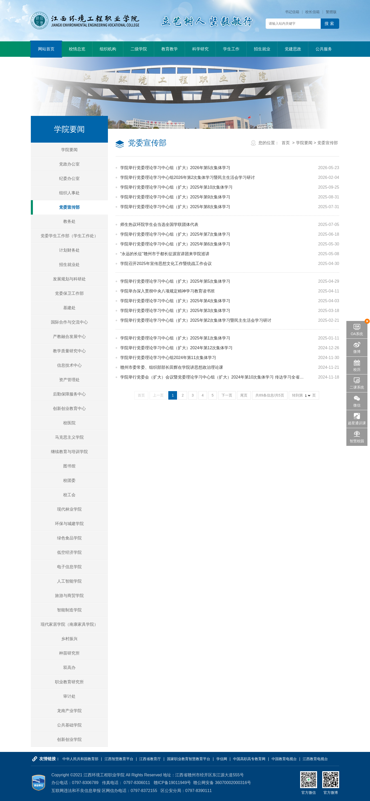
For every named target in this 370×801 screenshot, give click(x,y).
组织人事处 (69, 193)
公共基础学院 (69, 725)
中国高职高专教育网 (249, 759)
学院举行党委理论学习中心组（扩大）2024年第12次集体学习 (176, 348)
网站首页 (46, 49)
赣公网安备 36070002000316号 (222, 782)
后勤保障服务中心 (69, 394)
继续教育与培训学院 (69, 451)
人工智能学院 (69, 581)
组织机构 (108, 49)
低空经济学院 (69, 552)
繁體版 (331, 12)
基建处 (69, 308)
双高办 (69, 667)
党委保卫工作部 (69, 293)
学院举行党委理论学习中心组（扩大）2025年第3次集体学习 (175, 310)
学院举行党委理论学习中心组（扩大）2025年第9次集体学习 (175, 197)
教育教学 (169, 49)
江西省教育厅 (150, 759)
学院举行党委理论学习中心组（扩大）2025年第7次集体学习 (175, 234)
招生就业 (262, 49)
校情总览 (77, 49)
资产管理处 (69, 380)
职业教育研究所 (69, 682)
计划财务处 (69, 250)
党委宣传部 (69, 207)
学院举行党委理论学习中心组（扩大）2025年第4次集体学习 (175, 301)
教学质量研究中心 (69, 351)
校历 (356, 369)
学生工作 (231, 49)
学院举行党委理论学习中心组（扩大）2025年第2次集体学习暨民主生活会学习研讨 (196, 320)
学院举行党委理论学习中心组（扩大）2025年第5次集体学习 (175, 281)
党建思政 (293, 49)
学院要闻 (69, 150)
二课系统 (357, 387)
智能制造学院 (69, 610)
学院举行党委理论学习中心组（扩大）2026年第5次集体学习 (175, 167)
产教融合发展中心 (69, 336)
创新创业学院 (69, 739)
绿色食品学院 (69, 538)
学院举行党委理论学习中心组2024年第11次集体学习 (168, 357)
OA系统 (357, 334)
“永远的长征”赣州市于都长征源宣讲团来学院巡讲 (164, 254)
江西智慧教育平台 (119, 759)
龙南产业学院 (69, 710)
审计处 (69, 696)
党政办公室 (69, 164)
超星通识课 (357, 423)
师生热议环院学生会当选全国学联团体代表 (159, 224)
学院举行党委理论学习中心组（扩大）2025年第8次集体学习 (175, 207)
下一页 (226, 395)
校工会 (69, 495)
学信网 (221, 759)
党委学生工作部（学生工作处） (69, 236)
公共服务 (324, 49)
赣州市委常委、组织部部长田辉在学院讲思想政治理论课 (171, 367)
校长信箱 (312, 12)
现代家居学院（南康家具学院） (69, 624)
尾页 (243, 395)
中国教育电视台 (284, 759)
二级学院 (139, 49)
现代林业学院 (69, 509)
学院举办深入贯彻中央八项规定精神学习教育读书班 (167, 291)
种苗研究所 (69, 653)
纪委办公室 (69, 178)
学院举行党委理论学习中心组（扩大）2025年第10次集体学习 (176, 187)
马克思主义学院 (69, 437)
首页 (286, 143)
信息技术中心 (69, 365)
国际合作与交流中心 (69, 322)
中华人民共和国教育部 (80, 759)
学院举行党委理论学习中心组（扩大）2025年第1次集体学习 (175, 338)
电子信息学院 (69, 567)
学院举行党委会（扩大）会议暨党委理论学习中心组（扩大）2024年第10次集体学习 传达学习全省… (212, 377)
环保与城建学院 (69, 523)
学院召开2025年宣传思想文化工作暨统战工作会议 (166, 263)
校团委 (69, 480)
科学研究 (200, 49)
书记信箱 (292, 12)
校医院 (69, 423)
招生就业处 (69, 264)
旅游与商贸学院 (69, 595)
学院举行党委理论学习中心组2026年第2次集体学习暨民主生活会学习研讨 (187, 177)
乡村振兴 (69, 639)
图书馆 (69, 466)
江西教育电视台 (315, 759)
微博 (356, 351)
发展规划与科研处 (69, 279)
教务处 (69, 221)
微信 (356, 405)
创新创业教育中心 (69, 408)
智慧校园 (357, 441)
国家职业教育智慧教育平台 (188, 759)
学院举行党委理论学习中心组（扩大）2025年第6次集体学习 (175, 244)
